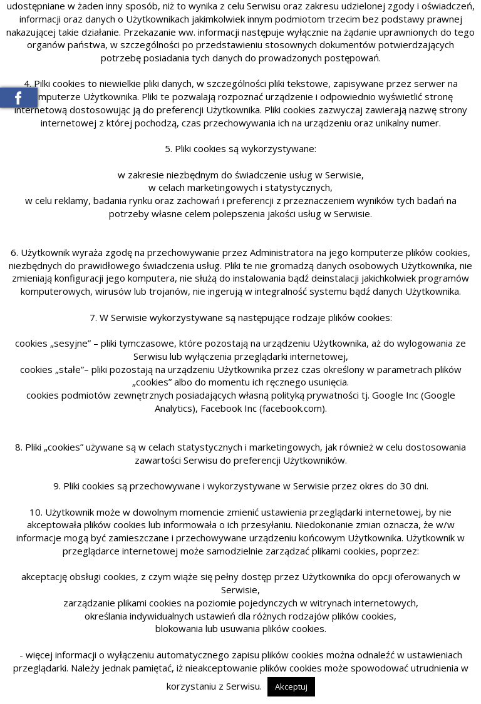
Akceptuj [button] (291, 686)
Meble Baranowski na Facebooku (19, 98)
